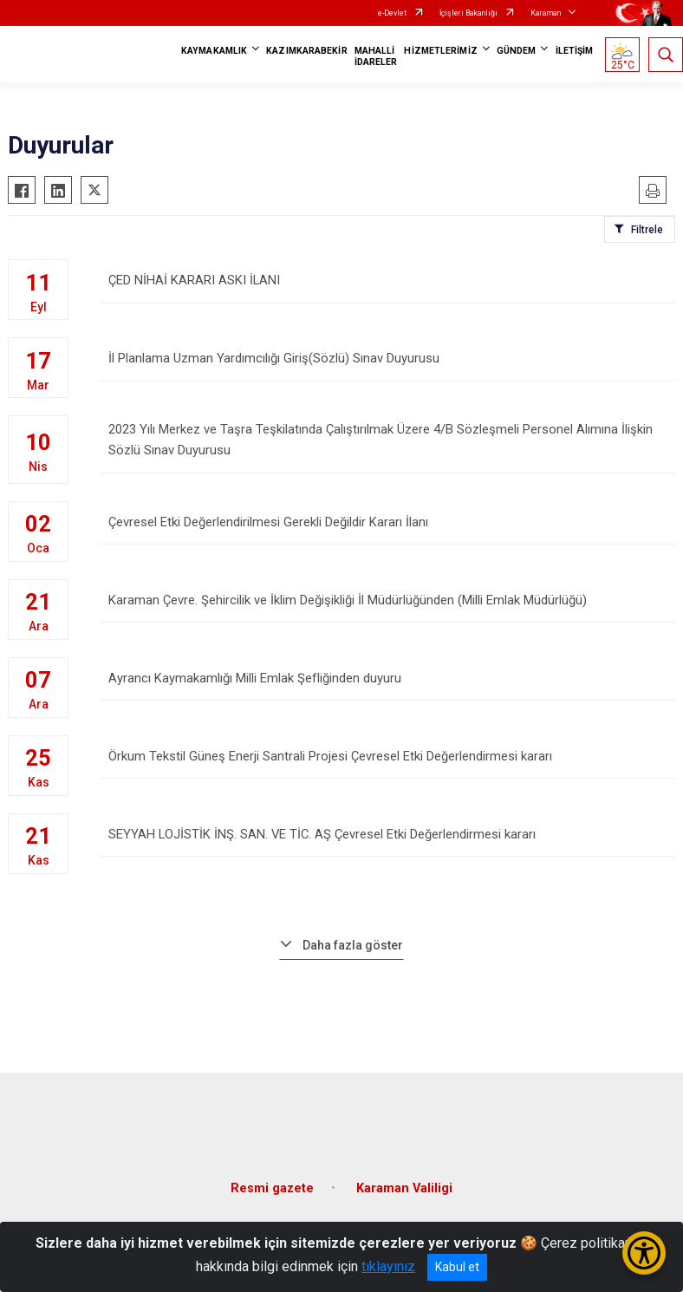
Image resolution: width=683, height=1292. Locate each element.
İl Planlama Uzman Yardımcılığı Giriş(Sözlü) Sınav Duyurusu (387, 366)
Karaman (545, 13)
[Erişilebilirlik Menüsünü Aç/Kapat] (644, 1253)
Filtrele (647, 230)
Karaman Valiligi (404, 1180)
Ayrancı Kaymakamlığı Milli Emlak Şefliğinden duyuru (387, 678)
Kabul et (457, 1267)
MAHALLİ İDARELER (376, 56)
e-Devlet (392, 13)
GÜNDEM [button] (517, 50)
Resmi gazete (272, 1180)
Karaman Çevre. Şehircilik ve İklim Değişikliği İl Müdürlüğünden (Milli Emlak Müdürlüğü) (387, 600)
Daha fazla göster (352, 937)
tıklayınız (388, 1266)
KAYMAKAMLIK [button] (214, 50)
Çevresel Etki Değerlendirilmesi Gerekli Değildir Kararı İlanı (387, 522)
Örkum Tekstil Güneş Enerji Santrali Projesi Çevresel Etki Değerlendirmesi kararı (387, 756)
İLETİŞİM (575, 50)
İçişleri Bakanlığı (468, 13)
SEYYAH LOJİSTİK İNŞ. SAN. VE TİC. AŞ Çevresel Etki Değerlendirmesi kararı (387, 834)
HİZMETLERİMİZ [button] (440, 50)
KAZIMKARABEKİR (306, 50)
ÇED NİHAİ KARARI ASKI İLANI (387, 288)
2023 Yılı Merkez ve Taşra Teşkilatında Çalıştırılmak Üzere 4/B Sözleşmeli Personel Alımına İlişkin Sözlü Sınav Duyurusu (387, 444)
